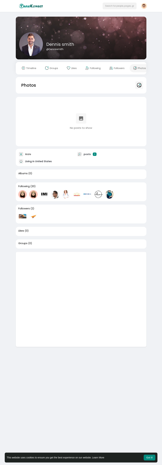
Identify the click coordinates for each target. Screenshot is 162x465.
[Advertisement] (81, 275)
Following (24, 186)
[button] (120, 6)
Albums (23, 173)
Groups (22, 243)
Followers (24, 208)
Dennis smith (60, 44)
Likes (21, 230)
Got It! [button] (149, 457)
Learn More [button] (98, 457)
